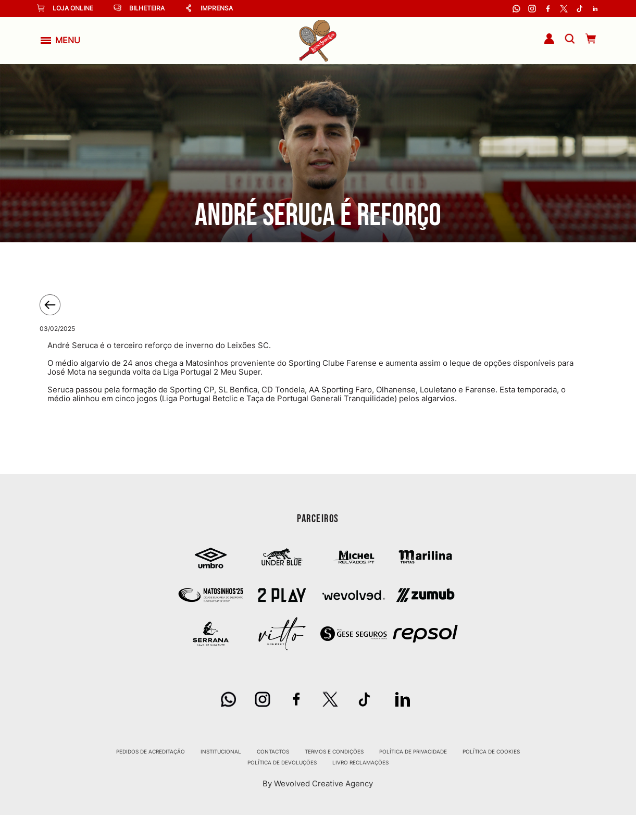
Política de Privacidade (413, 751)
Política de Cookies (491, 751)
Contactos (273, 751)
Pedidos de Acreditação (150, 751)
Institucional (221, 751)
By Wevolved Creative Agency (318, 783)
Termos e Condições (334, 751)
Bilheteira (139, 8)
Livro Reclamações (360, 762)
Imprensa (209, 8)
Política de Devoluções (282, 762)
